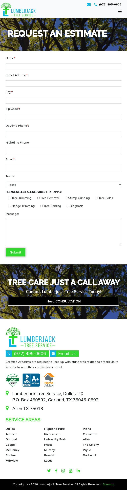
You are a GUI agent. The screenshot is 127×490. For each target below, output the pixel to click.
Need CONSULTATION (63, 301)
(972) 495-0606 (110, 4)
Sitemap (108, 484)
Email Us (67, 353)
